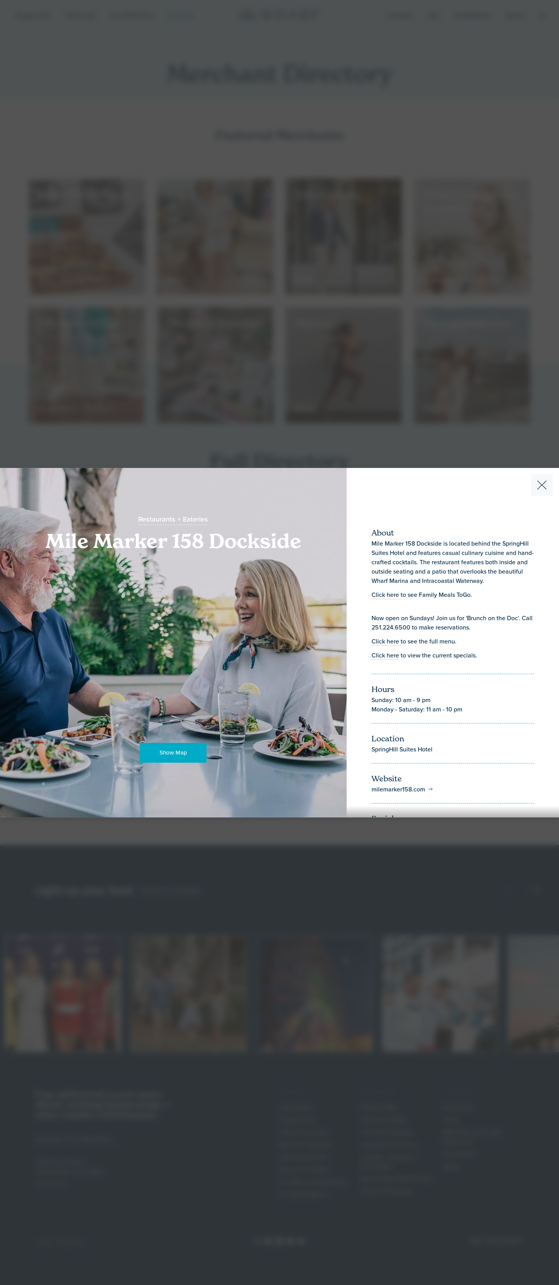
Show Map (173, 752)
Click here (386, 594)
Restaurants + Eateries (173, 519)
